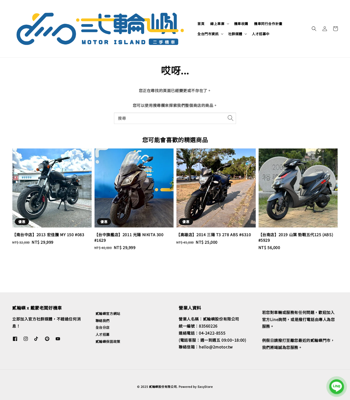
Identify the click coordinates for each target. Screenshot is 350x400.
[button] (314, 28)
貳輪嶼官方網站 (108, 313)
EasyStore (205, 386)
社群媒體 (235, 34)
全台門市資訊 (208, 34)
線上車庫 (217, 23)
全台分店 (103, 327)
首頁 (200, 23)
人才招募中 (261, 33)
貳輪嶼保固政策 (108, 341)
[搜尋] (230, 118)
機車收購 (241, 23)
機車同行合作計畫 (268, 23)
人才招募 (103, 334)
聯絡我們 (103, 320)
